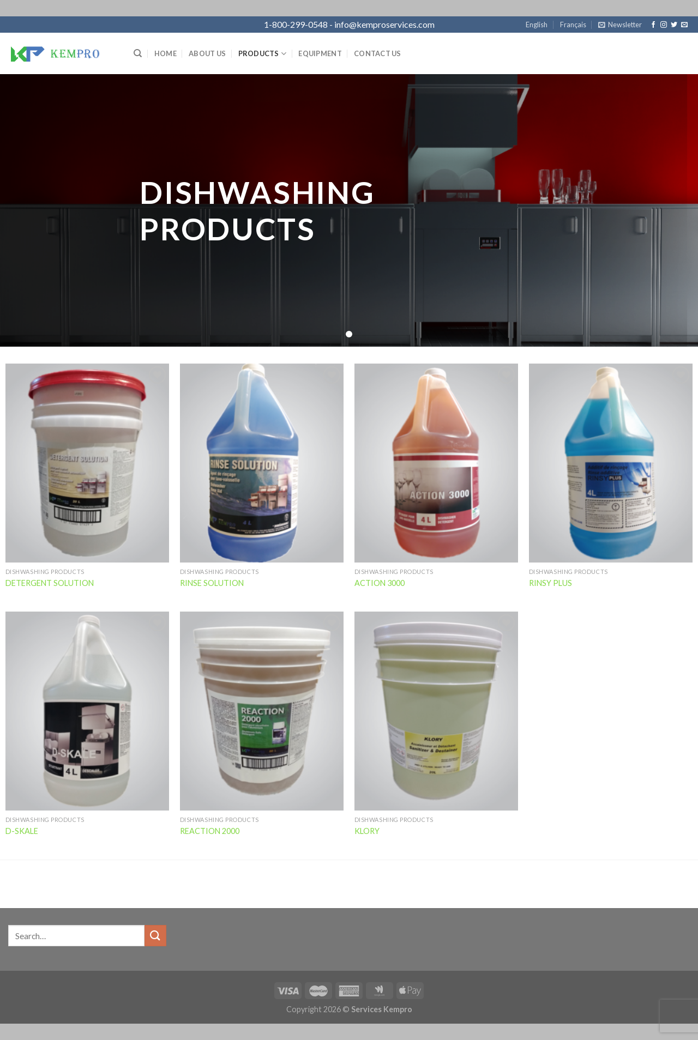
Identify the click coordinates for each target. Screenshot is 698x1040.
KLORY (367, 831)
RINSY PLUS (550, 583)
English (536, 24)
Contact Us (377, 53)
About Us (207, 53)
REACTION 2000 (209, 831)
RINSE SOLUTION (212, 583)
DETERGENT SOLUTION (49, 583)
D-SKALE (21, 831)
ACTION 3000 (379, 583)
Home (165, 53)
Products (262, 54)
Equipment (319, 53)
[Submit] (155, 935)
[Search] (138, 53)
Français (573, 24)
